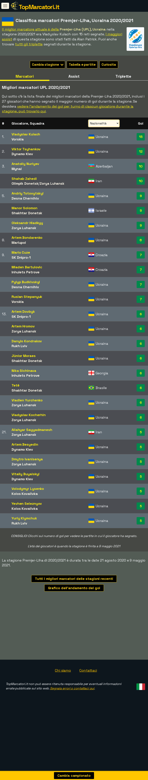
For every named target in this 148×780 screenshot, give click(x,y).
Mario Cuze (21, 252)
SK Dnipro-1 (21, 257)
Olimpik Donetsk (25, 183)
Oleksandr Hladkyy (27, 223)
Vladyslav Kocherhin (29, 415)
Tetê (15, 385)
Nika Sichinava (24, 370)
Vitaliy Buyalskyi (26, 474)
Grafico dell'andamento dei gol (74, 588)
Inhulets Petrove (26, 272)
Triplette (123, 76)
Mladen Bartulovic (27, 267)
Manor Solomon (24, 208)
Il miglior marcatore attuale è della (30, 29)
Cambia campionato (73, 775)
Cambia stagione (47, 64)
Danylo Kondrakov (27, 341)
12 (141, 151)
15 (141, 136)
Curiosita (109, 64)
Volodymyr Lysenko (28, 488)
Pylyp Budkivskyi (26, 282)
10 (141, 166)
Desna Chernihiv (25, 198)
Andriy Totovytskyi (28, 193)
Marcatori (25, 76)
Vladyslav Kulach (26, 134)
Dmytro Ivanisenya (27, 459)
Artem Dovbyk (23, 311)
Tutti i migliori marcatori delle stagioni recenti (74, 578)
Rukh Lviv (19, 346)
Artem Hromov (23, 326)
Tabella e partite (82, 64)
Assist (73, 76)
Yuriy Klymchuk (24, 518)
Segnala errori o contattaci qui (72, 709)
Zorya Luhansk (52, 183)
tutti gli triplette (29, 44)
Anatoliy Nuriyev (25, 163)
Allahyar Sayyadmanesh (32, 429)
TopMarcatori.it (39, 7)
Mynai (17, 169)
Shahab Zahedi (24, 178)
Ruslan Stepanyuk (27, 296)
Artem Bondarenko (27, 237)
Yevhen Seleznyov (27, 503)
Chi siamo (63, 691)
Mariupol (19, 242)
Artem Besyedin (25, 444)
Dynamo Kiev (22, 154)
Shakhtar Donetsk (27, 213)
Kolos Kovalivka (25, 493)
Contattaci (88, 691)
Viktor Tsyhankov (26, 149)
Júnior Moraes (24, 355)
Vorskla (18, 139)
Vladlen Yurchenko (27, 400)
